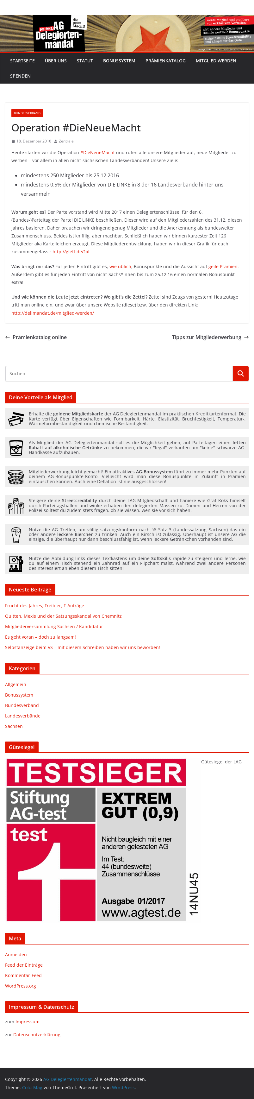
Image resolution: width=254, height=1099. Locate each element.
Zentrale (66, 141)
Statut (85, 61)
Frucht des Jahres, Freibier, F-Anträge (44, 606)
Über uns (56, 61)
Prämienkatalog (166, 61)
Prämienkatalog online (36, 337)
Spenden (20, 76)
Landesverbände (22, 716)
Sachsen (14, 726)
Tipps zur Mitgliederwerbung (210, 337)
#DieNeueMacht (97, 152)
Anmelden (16, 954)
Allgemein (15, 684)
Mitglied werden (216, 61)
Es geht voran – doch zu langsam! (40, 637)
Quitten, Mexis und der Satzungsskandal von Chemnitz (63, 616)
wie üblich (120, 266)
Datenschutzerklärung (36, 1035)
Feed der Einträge (24, 965)
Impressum (27, 1022)
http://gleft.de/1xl (71, 252)
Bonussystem (119, 61)
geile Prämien (223, 266)
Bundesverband (27, 113)
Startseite (22, 61)
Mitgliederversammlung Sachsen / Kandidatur (54, 626)
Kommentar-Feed (23, 975)
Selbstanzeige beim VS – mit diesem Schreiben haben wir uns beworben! (82, 647)
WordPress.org (20, 986)
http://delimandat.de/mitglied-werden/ (52, 313)
